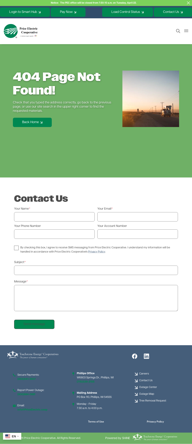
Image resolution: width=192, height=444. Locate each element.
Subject (19, 262)
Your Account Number (112, 226)
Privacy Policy (155, 421)
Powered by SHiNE (117, 438)
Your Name (21, 208)
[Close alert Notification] (188, 3)
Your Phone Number (27, 226)
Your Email (104, 208)
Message (20, 281)
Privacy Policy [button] (96, 251)
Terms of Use (96, 421)
